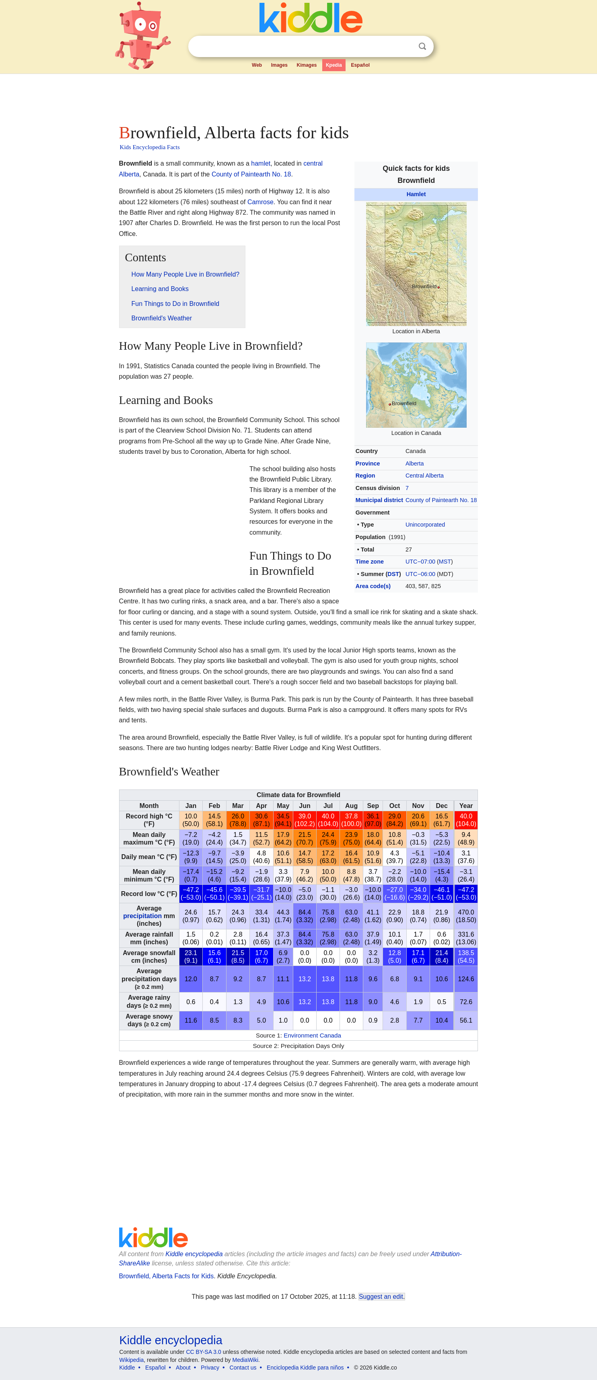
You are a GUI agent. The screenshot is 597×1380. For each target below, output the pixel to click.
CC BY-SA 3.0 (203, 1352)
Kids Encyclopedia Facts (150, 147)
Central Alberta (425, 475)
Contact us (243, 1367)
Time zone (370, 561)
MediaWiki (246, 1360)
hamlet (260, 163)
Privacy (210, 1367)
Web (257, 65)
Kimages (306, 65)
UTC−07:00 (420, 561)
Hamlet (416, 194)
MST (445, 561)
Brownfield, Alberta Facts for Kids (166, 1276)
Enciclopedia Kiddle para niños (305, 1367)
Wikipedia (131, 1360)
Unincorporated (425, 524)
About (183, 1367)
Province (368, 463)
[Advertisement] (298, 96)
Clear (406, 46)
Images (279, 65)
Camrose (260, 202)
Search (422, 46)
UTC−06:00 (420, 574)
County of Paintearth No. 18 (441, 500)
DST (393, 574)
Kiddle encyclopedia (193, 1254)
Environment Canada (312, 1035)
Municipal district (379, 500)
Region (365, 475)
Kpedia (334, 65)
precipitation (142, 915)
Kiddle (127, 1367)
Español (360, 65)
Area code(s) (373, 586)
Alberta (415, 463)
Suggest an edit (381, 1296)
